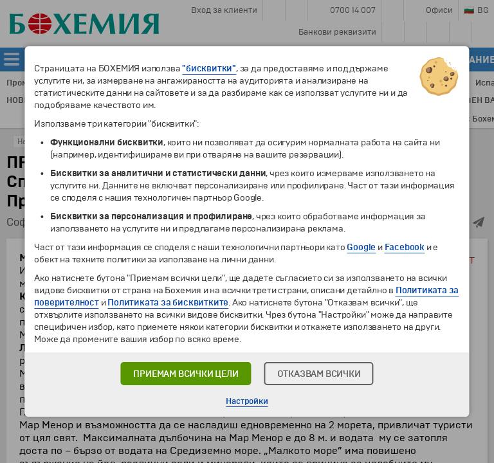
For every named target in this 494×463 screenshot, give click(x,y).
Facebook (405, 247)
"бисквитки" (209, 68)
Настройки (247, 401)
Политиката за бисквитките (167, 302)
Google (361, 247)
